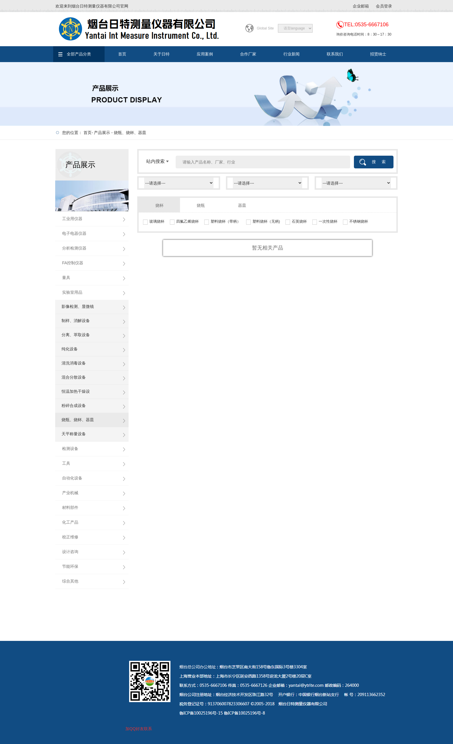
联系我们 (335, 54)
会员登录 (384, 6)
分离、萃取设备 (76, 334)
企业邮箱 (361, 6)
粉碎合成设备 (74, 405)
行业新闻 (291, 54)
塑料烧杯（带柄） (226, 221)
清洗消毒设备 (74, 363)
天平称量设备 (74, 433)
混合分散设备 (74, 377)
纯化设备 (70, 349)
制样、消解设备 (76, 320)
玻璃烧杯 (156, 221)
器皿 (242, 205)
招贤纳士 (378, 54)
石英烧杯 (299, 221)
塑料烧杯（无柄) (266, 221)
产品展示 (102, 132)
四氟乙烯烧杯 (187, 221)
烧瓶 (201, 205)
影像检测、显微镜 (78, 306)
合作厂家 (248, 54)
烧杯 (159, 205)
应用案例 (205, 54)
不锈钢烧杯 (358, 221)
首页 (122, 54)
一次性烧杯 (328, 221)
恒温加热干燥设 (76, 391)
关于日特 (161, 54)
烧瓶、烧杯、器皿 (130, 132)
